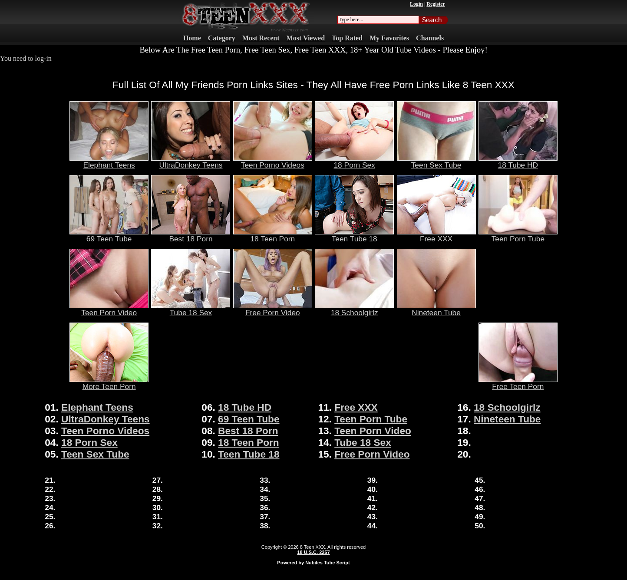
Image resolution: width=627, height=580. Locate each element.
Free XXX (436, 235)
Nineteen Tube (436, 309)
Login (416, 4)
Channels (430, 38)
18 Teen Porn (272, 235)
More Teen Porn (108, 383)
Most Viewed (306, 38)
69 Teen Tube (108, 235)
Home (192, 38)
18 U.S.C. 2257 (313, 552)
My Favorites (389, 38)
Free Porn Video (272, 309)
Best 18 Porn (190, 235)
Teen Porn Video (108, 309)
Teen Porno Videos (272, 161)
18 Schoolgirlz (354, 309)
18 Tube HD (518, 161)
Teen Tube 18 (354, 235)
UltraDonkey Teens (190, 161)
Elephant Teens (108, 161)
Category (221, 38)
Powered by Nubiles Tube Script (313, 562)
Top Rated (347, 38)
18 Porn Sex (354, 161)
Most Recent (261, 38)
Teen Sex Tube (436, 161)
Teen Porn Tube (518, 235)
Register (435, 4)
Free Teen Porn (518, 383)
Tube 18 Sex (190, 309)
